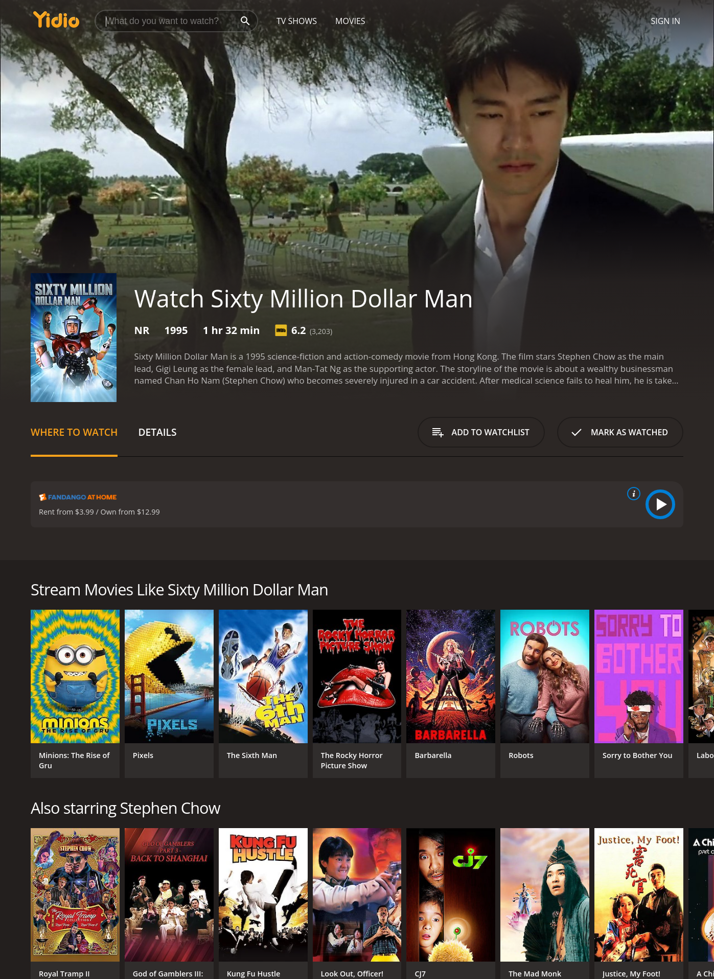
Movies (350, 21)
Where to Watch (74, 432)
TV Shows (297, 21)
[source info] (631, 493)
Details (157, 432)
